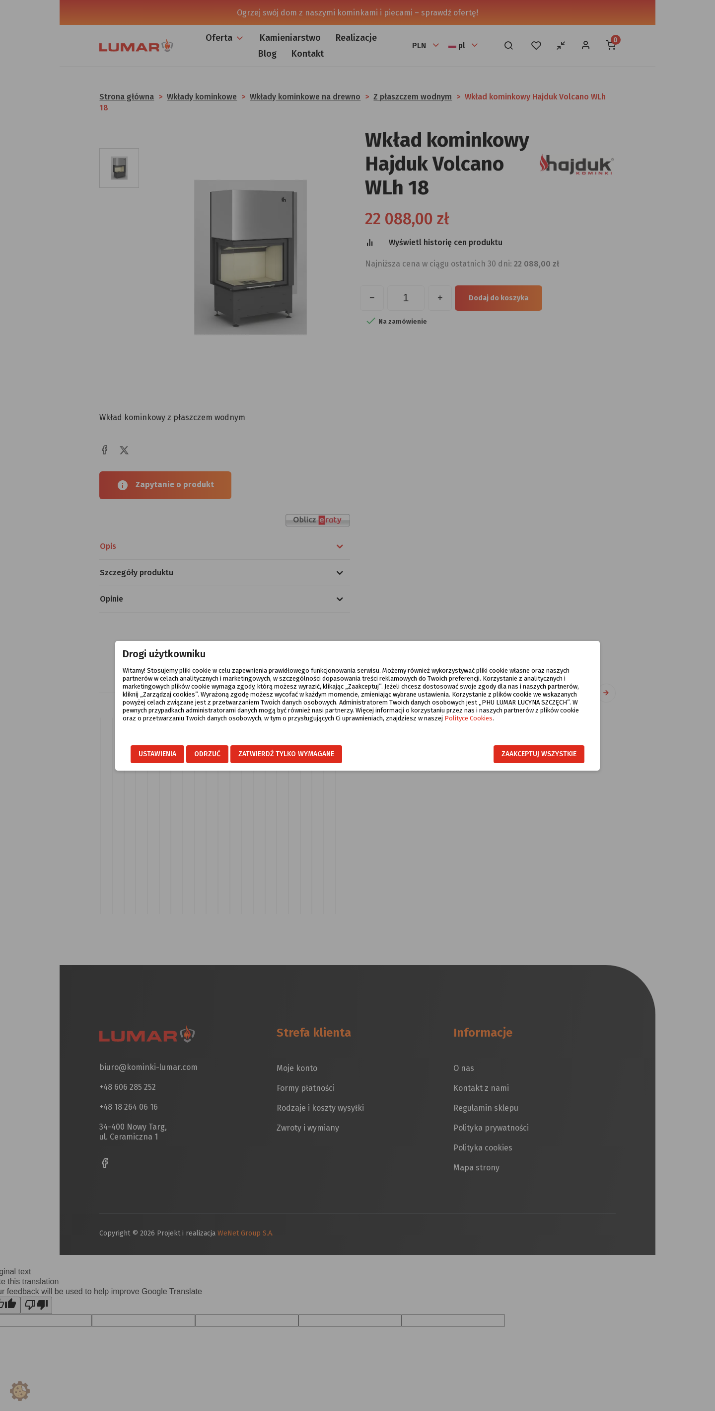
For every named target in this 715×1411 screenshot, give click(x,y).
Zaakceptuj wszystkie (538, 754)
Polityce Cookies (468, 718)
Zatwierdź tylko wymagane (286, 754)
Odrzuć (207, 754)
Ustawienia (157, 754)
